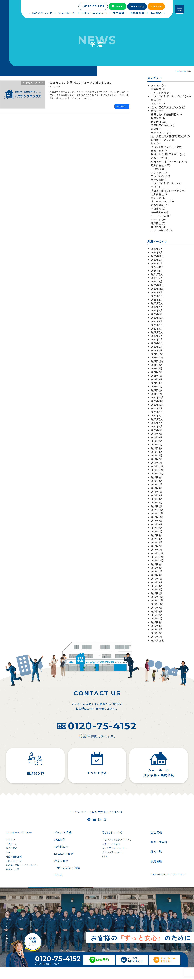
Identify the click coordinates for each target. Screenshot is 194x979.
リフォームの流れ (111, 855)
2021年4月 (157, 383)
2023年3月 (157, 310)
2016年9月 (156, 564)
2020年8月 (157, 412)
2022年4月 (157, 339)
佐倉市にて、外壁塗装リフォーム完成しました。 (81, 82)
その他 (155, 168)
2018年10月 (157, 473)
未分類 (155, 129)
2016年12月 (157, 553)
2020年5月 (157, 419)
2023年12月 (157, 285)
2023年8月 (157, 296)
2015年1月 (156, 636)
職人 (153, 143)
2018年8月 (156, 480)
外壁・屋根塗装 (14, 868)
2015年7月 (156, 615)
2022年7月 (157, 328)
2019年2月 (156, 459)
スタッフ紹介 (159, 854)
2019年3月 (156, 455)
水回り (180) (158, 103)
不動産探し (157, 194)
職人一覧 (156, 863)
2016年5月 (156, 578)
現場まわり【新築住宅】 (165, 154)
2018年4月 (157, 495)
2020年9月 (157, 408)
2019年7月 (156, 441)
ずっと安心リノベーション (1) (168, 107)
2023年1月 (156, 314)
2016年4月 (157, 582)
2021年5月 (156, 379)
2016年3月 (156, 586)
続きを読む (122, 106)
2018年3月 (156, 499)
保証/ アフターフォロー (114, 860)
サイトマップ (179, 886)
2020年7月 (157, 415)
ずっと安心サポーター (163, 183)
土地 (153, 187)
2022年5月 (157, 336)
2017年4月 (157, 538)
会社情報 (156, 844)
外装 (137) (156, 100)
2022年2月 (157, 346)
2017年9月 (156, 520)
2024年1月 (157, 281)
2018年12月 (157, 466)
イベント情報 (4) (160, 92)
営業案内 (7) (158, 89)
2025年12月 (157, 256)
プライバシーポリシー (160, 886)
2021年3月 (156, 386)
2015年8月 (156, 611)
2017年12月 (157, 509)
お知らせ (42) (159, 85)
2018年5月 (156, 491)
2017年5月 (156, 535)
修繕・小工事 (12, 881)
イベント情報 (62, 844)
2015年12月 (157, 596)
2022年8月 (157, 325)
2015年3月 (156, 629)
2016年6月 (156, 575)
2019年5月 (156, 448)
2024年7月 (157, 274)
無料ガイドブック (161, 139)
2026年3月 (157, 249)
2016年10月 (157, 560)
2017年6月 (156, 531)
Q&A (104, 868)
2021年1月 (156, 393)
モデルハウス (158, 132)
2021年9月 (156, 365)
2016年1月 (156, 593)
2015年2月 (156, 633)
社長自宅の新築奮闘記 (163, 114)
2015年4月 (157, 625)
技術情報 (156, 226)
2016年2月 (156, 589)
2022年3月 (157, 343)
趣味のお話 (157, 179)
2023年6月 (157, 299)
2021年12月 (157, 354)
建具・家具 (157, 150)
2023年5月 (157, 303)
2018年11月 (157, 470)
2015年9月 (156, 607)
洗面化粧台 (11, 860)
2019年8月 (156, 437)
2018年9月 (156, 477)
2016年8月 (156, 567)
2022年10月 (157, 317)
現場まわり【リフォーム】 (166, 161)
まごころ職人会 (160, 230)
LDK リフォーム (14, 872)
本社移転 (156, 208)
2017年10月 (157, 517)
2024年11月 (157, 267)
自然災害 (156, 118)
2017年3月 (156, 542)
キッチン (10, 851)
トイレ (9, 864)
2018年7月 (156, 484)
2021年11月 (157, 357)
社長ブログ (61, 873)
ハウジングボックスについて (116, 851)
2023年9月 (157, 292)
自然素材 (156, 121)
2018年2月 (156, 502)
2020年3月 (157, 426)
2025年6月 (157, 259)
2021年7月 (156, 372)
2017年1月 (156, 549)
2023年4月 (157, 307)
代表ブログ (157, 111)
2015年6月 (156, 618)
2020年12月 (157, 397)
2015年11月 (157, 600)
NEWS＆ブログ (64, 866)
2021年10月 (157, 361)
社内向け (156, 223)
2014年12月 (157, 640)
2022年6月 (157, 332)
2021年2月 (156, 390)
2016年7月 (156, 571)
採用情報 (156, 873)
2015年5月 (156, 622)
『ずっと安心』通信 (67, 880)
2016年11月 (157, 557)
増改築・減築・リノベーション (21, 876)
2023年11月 (157, 288)
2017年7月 (156, 528)
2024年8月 (157, 270)
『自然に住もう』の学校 (165, 190)
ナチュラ (156, 197)
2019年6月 (156, 444)
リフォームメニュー (19, 844)
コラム (58, 887)
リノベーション (160, 201)
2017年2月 (156, 546)
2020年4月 (157, 422)
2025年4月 (157, 263)
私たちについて (112, 844)
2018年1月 (156, 506)
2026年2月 (157, 252)
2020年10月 (157, 404)
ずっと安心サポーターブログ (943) (171, 96)
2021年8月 (156, 368)
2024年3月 (157, 278)
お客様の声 (157, 205)
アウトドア (157, 172)
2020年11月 (157, 401)
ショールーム (158, 216)
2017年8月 (156, 524)
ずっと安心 (157, 176)
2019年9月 (156, 433)
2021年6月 (156, 375)
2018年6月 (156, 488)
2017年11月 (157, 513)
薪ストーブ (157, 158)
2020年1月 (156, 430)
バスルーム (11, 855)
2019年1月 (156, 462)
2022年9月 (157, 321)
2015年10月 (157, 604)
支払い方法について (112, 864)
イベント (156, 219)
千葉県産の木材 (160, 125)
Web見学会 (157, 212)
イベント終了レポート (163, 147)
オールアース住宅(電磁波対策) (168, 136)
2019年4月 (157, 451)
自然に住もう (158, 165)
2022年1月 (156, 350)
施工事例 (60, 851)
